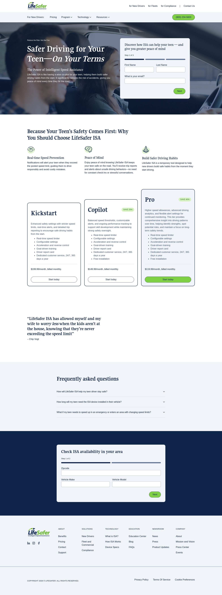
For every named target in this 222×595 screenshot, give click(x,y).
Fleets (154, 6)
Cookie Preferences (185, 579)
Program (67, 17)
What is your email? (135, 76)
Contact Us (189, 6)
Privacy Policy (141, 579)
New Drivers (138, 6)
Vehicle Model (119, 479)
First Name (130, 65)
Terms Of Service (161, 579)
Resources (103, 17)
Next (179, 91)
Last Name (161, 65)
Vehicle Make (68, 479)
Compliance (170, 6)
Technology (84, 17)
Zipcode (65, 468)
